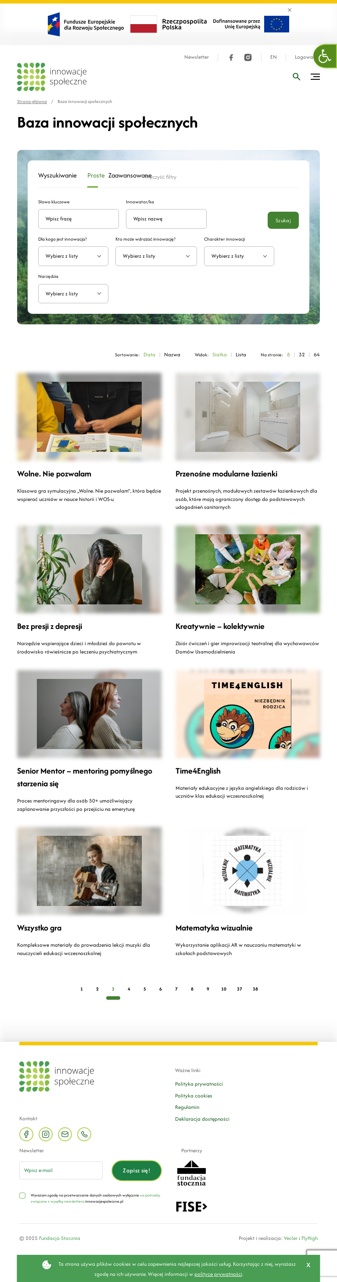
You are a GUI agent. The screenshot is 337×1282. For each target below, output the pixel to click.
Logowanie (307, 57)
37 (239, 989)
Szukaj (283, 220)
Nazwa (172, 354)
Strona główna (32, 101)
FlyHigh (309, 1238)
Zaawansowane (121, 175)
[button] (325, 56)
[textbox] (70, 256)
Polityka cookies (193, 1095)
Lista (241, 354)
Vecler (291, 1238)
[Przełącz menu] (315, 77)
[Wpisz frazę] (296, 76)
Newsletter (196, 57)
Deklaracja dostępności (202, 1118)
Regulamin (187, 1107)
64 (317, 354)
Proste (92, 175)
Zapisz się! (137, 1170)
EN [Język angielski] (273, 57)
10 (223, 989)
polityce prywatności (218, 1274)
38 (255, 989)
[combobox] (73, 256)
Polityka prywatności (199, 1083)
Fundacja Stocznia (59, 1238)
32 (302, 354)
